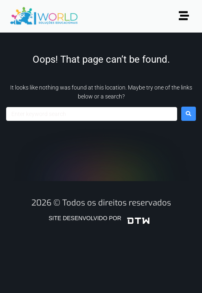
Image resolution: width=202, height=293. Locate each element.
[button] (184, 16)
